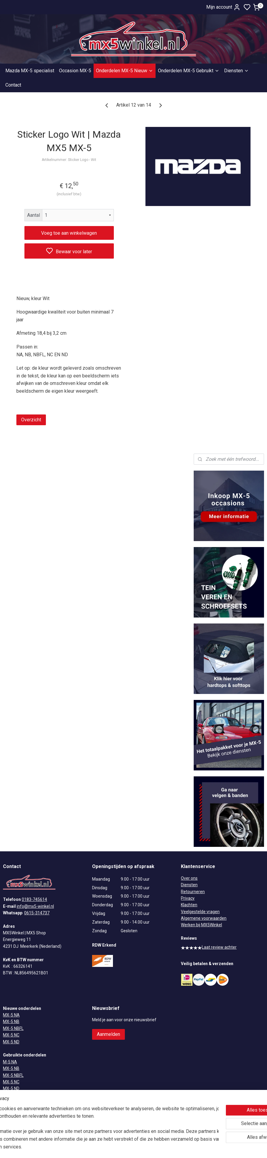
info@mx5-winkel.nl (35, 906)
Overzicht (31, 420)
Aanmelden (108, 1034)
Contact (13, 85)
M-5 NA (10, 1061)
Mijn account (223, 7)
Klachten (189, 904)
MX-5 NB (11, 1021)
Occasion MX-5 (75, 70)
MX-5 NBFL (13, 1028)
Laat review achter (209, 947)
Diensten (236, 70)
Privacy (188, 898)
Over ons (189, 878)
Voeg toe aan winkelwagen (69, 233)
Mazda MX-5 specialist (29, 70)
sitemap (151, 1147)
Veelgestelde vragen (200, 911)
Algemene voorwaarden (203, 918)
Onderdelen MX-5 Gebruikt (188, 70)
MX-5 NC (11, 1035)
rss (162, 1147)
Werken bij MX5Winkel (201, 924)
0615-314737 (36, 912)
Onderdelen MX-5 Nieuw (124, 70)
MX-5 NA (11, 1015)
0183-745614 (34, 899)
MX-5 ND (11, 1041)
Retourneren (193, 891)
